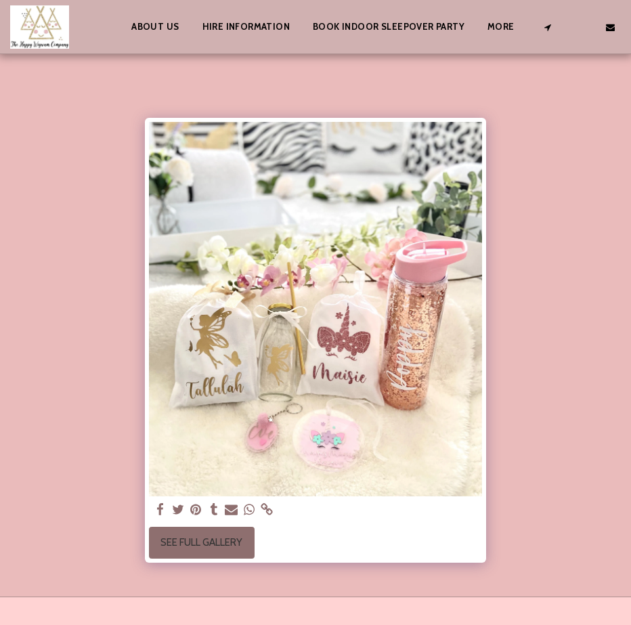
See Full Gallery (201, 542)
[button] (547, 27)
